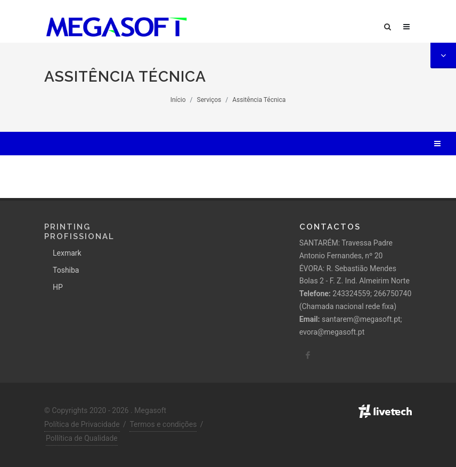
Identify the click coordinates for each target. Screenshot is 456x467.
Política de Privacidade (82, 424)
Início (178, 100)
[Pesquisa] (393, 25)
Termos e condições (163, 424)
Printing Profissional (79, 231)
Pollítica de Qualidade (82, 438)
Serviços (209, 100)
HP (58, 287)
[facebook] (307, 355)
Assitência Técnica (259, 100)
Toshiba (66, 270)
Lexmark (67, 253)
